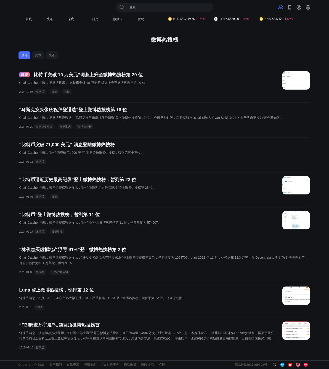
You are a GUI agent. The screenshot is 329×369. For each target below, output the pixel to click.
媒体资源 (72, 364)
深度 (72, 19)
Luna (39, 307)
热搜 (67, 91)
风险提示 (147, 364)
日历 (95, 19)
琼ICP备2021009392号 (251, 364)
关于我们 (55, 364)
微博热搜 (56, 231)
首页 (29, 19)
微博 (54, 91)
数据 (118, 19)
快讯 (50, 19)
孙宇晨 (40, 347)
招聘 (161, 364)
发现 (142, 19)
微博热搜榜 (85, 126)
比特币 (40, 91)
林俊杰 (40, 272)
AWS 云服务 (110, 364)
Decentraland (59, 272)
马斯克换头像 (44, 126)
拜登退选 (65, 126)
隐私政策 (130, 364)
